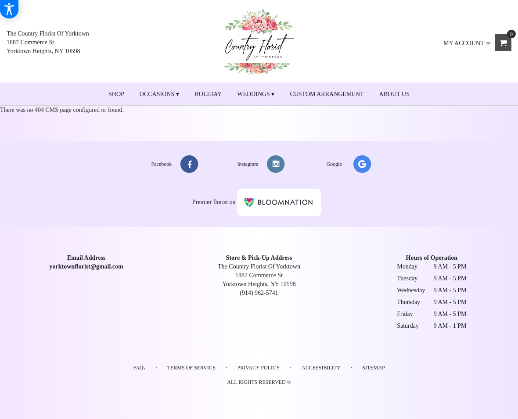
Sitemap (373, 368)
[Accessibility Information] (9, 9)
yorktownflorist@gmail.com (86, 266)
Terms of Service (191, 368)
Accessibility (321, 368)
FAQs (139, 368)
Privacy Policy (258, 368)
